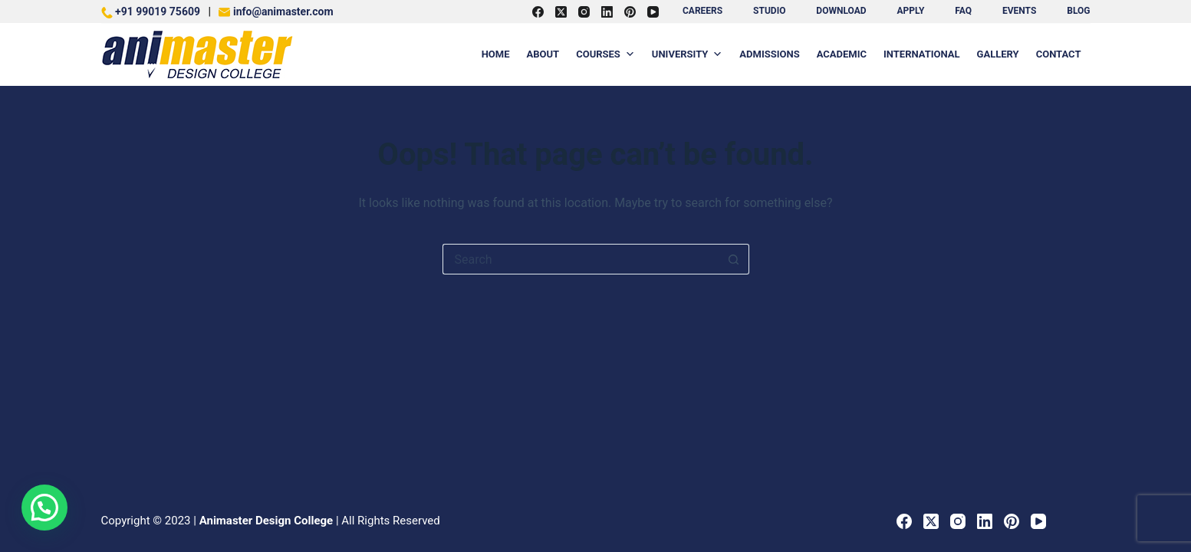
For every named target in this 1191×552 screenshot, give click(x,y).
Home (496, 54)
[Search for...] (581, 259)
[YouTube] (653, 12)
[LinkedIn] (607, 12)
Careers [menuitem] (702, 10)
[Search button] (734, 259)
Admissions (769, 54)
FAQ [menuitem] (963, 10)
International (921, 54)
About (543, 54)
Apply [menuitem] (910, 10)
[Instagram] (584, 12)
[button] (44, 508)
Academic (842, 54)
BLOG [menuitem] (1078, 10)
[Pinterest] (630, 12)
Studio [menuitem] (769, 10)
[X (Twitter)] (561, 12)
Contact (1058, 54)
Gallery (998, 54)
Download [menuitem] (841, 10)
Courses (605, 54)
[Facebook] (538, 12)
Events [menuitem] (1019, 10)
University (687, 54)
